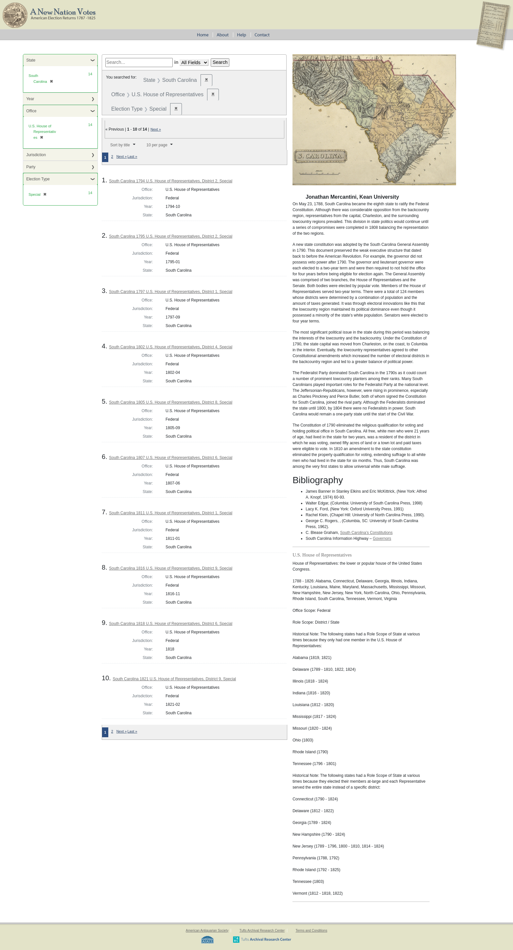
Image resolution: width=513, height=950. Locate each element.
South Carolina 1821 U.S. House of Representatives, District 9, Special (174, 679)
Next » (155, 129)
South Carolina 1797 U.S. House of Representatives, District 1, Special (170, 291)
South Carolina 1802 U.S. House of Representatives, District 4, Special (170, 347)
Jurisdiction (36, 155)
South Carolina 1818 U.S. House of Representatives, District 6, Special (170, 623)
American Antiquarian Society (207, 930)
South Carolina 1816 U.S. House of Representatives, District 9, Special (170, 568)
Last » (132, 156)
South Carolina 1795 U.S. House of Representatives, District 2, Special (170, 236)
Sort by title (120, 145)
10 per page (157, 145)
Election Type (38, 179)
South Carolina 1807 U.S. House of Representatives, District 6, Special (170, 457)
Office (31, 111)
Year (30, 99)
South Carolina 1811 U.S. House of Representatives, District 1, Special (170, 513)
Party (30, 167)
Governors (382, 538)
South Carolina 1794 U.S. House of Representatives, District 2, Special (170, 181)
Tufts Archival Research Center (262, 930)
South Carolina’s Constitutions (366, 532)
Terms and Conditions (311, 930)
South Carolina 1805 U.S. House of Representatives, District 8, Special (170, 402)
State (30, 60)
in (176, 62)
